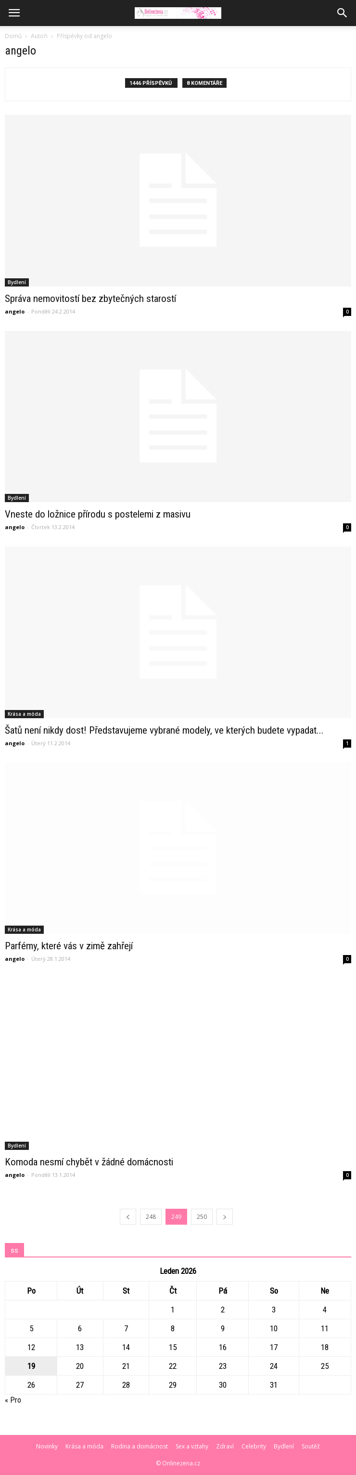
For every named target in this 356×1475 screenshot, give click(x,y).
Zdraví (225, 1446)
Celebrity (254, 1446)
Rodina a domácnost (139, 1446)
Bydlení (17, 282)
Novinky (47, 1446)
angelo (15, 311)
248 (151, 1217)
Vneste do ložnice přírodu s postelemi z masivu (98, 514)
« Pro (13, 1400)
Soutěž (311, 1446)
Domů (13, 36)
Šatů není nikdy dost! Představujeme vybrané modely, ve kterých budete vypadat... (164, 730)
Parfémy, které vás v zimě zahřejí (69, 946)
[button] (342, 13)
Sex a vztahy (192, 1446)
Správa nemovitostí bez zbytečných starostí (90, 298)
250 (202, 1217)
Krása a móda (24, 713)
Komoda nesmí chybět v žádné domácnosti (89, 1162)
